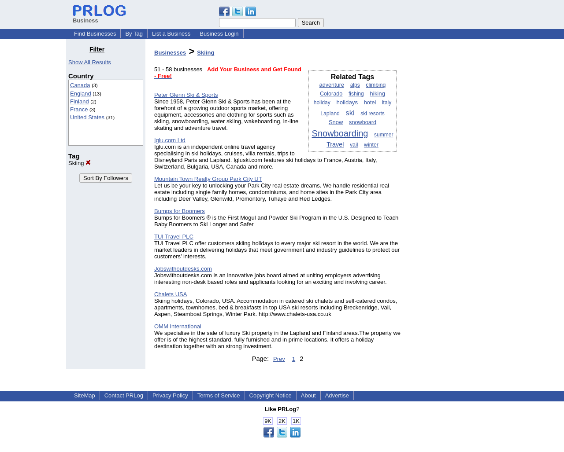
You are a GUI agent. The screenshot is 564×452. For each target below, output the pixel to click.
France (79, 109)
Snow (336, 122)
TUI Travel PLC (173, 236)
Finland (79, 101)
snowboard (362, 122)
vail (354, 145)
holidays (347, 102)
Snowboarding (340, 133)
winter (371, 145)
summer (383, 135)
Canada (80, 85)
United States (87, 117)
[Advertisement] (453, 178)
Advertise (337, 395)
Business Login (219, 33)
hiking (377, 93)
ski (350, 113)
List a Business (171, 33)
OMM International (177, 326)
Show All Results (89, 62)
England (80, 93)
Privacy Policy (170, 395)
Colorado (331, 94)
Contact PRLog (123, 395)
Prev (279, 359)
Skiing (79, 163)
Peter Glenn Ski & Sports (186, 95)
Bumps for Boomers (179, 211)
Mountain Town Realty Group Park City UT (208, 179)
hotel (370, 102)
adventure (331, 85)
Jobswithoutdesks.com (183, 268)
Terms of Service (218, 395)
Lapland (330, 113)
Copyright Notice (270, 395)
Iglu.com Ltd (170, 140)
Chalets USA (170, 294)
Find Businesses (95, 33)
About (308, 395)
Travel (335, 144)
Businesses (170, 52)
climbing (376, 85)
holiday (322, 102)
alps (355, 85)
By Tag (134, 33)
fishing (356, 94)
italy (386, 102)
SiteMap (84, 395)
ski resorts (372, 113)
